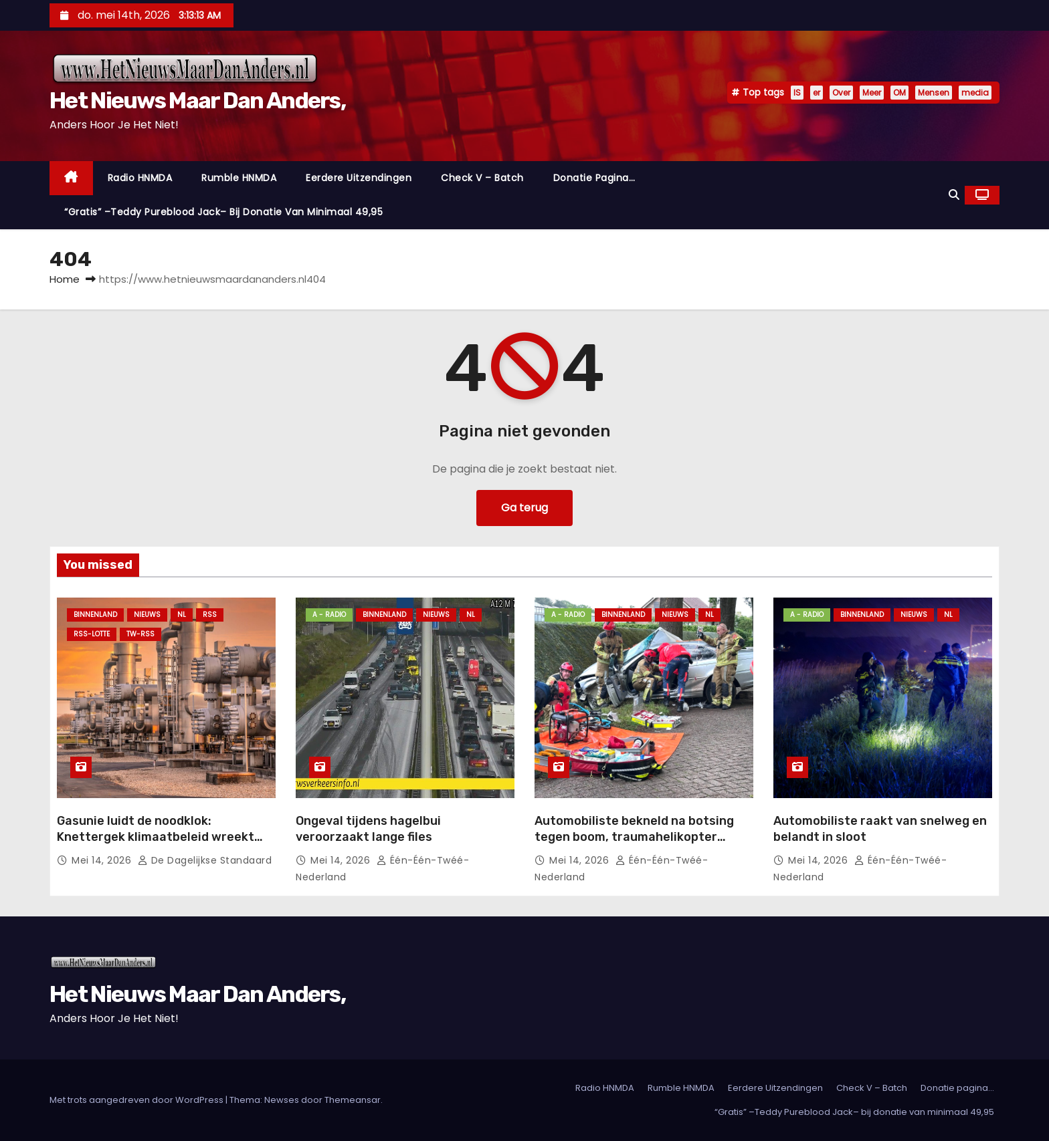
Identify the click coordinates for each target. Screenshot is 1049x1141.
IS (797, 92)
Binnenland (95, 615)
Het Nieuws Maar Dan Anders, (197, 100)
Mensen (933, 92)
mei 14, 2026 (103, 860)
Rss (210, 615)
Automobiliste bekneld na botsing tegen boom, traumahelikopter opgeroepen (634, 836)
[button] (954, 195)
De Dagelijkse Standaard (205, 860)
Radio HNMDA (140, 177)
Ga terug (524, 507)
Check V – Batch (482, 177)
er (816, 92)
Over (841, 92)
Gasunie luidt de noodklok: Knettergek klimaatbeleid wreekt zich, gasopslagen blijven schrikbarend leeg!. (155, 844)
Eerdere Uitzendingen (358, 177)
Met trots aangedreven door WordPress (137, 1100)
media (975, 92)
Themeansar (352, 1100)
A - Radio (329, 615)
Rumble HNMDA (238, 177)
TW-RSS (140, 634)
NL (181, 615)
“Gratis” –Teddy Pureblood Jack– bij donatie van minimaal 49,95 (223, 212)
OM (899, 92)
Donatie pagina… (594, 177)
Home (65, 279)
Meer (871, 92)
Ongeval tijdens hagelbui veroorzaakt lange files (368, 828)
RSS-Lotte (92, 634)
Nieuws (147, 615)
